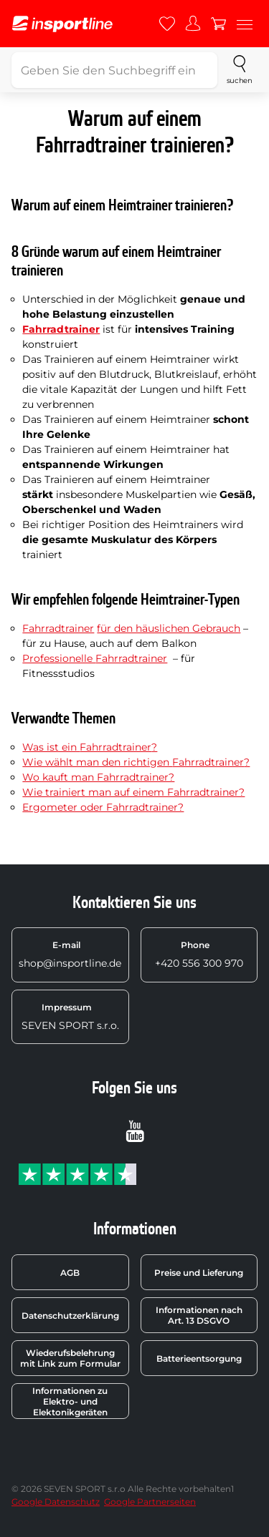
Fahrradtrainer (58, 628)
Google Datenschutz (55, 1501)
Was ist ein (51, 747)
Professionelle (58, 658)
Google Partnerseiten (150, 1501)
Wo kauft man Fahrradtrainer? (98, 777)
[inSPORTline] (62, 24)
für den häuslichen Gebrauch (168, 628)
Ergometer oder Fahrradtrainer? (103, 807)
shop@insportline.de (70, 955)
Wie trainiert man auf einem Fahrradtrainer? (133, 792)
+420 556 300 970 (199, 955)
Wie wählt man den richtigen (97, 762)
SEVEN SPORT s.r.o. (70, 1017)
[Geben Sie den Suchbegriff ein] (114, 70)
